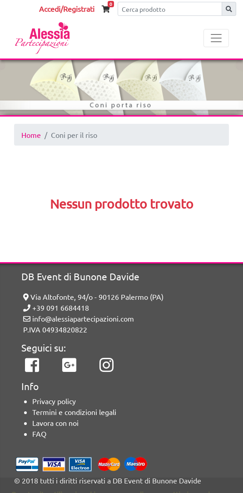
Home (31, 134)
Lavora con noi (55, 422)
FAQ (39, 433)
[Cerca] (170, 9)
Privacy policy (54, 400)
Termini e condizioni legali (74, 411)
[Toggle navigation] (216, 38)
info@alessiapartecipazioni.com (78, 318)
